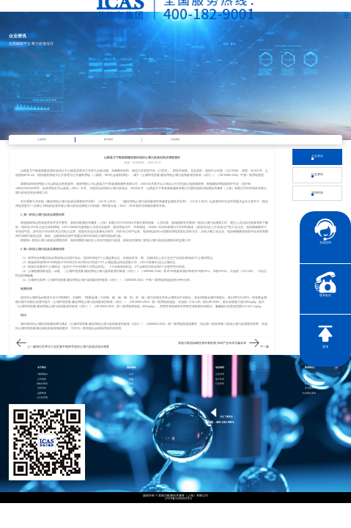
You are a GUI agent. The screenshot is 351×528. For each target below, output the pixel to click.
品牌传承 (41, 393)
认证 (131, 374)
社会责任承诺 (309, 393)
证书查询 (309, 388)
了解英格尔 (42, 374)
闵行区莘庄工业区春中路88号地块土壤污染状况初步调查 (72, 346)
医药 (131, 388)
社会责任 (309, 384)
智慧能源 (131, 393)
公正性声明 (42, 398)
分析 (131, 384)
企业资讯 (41, 139)
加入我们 (309, 374)
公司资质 (41, 379)
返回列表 (317, 193)
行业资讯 (175, 139)
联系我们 (309, 379)
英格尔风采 (42, 384)
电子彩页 (108, 139)
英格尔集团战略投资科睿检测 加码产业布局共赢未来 (212, 343)
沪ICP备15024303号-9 (178, 499)
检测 (131, 379)
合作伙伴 (41, 388)
